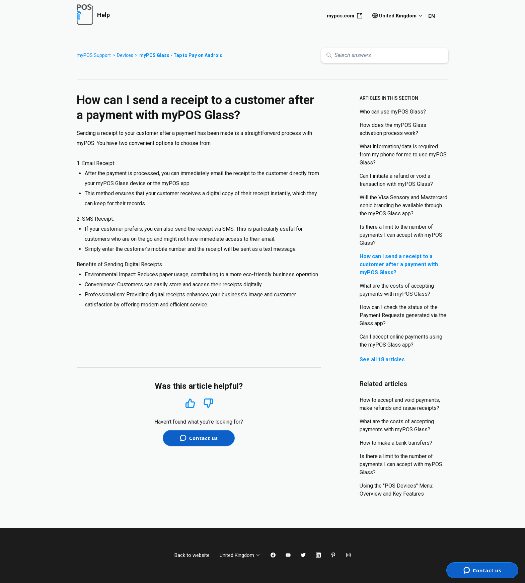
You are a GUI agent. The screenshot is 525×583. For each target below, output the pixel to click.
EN (431, 16)
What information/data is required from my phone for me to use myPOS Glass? (403, 154)
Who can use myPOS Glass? (393, 111)
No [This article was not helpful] (208, 403)
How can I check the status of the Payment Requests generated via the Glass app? (403, 315)
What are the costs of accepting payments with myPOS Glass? (397, 290)
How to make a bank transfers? (396, 443)
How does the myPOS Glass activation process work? (393, 129)
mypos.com (344, 16)
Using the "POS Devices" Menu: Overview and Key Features (396, 490)
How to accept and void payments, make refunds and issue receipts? (400, 404)
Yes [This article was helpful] (190, 403)
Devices (125, 55)
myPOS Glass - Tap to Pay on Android (181, 55)
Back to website (192, 555)
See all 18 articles (382, 359)
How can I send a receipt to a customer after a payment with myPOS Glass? (399, 264)
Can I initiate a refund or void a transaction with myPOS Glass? (396, 180)
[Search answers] (384, 55)
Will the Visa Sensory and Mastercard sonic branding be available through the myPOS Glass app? (403, 205)
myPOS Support (94, 55)
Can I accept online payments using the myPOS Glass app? (401, 341)
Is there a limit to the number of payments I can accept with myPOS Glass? (401, 235)
